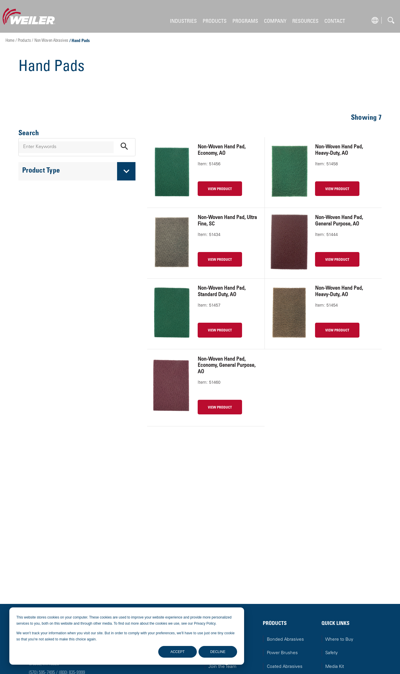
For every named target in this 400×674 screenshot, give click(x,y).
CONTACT (334, 21)
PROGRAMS (245, 21)
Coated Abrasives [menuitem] (284, 667)
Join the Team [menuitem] (222, 667)
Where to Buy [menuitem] (339, 639)
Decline (217, 652)
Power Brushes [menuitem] (282, 653)
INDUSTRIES (183, 21)
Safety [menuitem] (331, 653)
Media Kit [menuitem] (334, 667)
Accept (178, 652)
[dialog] (126, 636)
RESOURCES (305, 21)
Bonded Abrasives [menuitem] (285, 639)
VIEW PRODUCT (220, 189)
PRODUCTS (215, 21)
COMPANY (275, 21)
